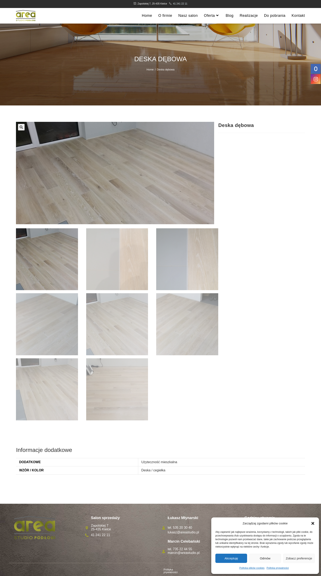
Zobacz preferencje (299, 558)
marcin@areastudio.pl (184, 552)
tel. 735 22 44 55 (180, 549)
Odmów (265, 558)
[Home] (150, 69)
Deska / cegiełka (153, 470)
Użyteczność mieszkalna (159, 462)
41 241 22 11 (180, 3)
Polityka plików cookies (251, 568)
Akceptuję (231, 558)
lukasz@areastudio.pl (183, 532)
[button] (313, 523)
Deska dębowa (165, 69)
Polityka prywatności (278, 568)
